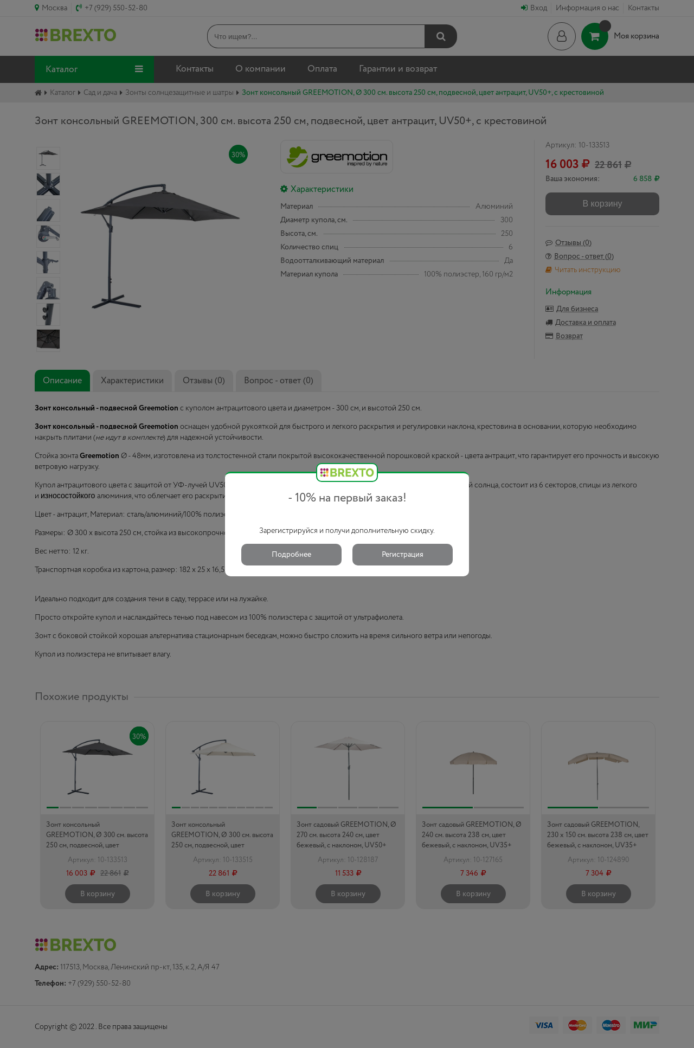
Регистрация (402, 554)
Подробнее (291, 554)
